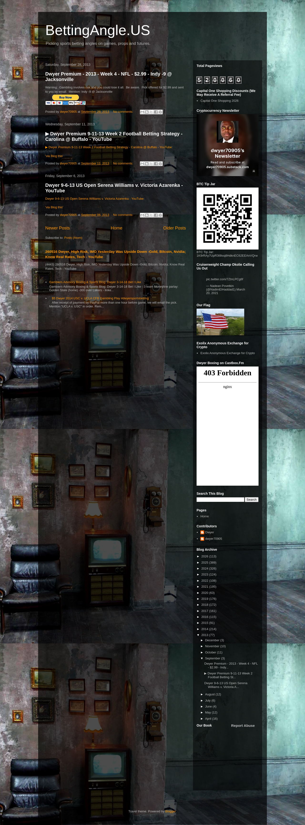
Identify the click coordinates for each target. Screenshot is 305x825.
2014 (205, 629)
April (208, 718)
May (208, 712)
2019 (205, 599)
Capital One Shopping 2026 (219, 100)
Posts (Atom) (73, 237)
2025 (205, 562)
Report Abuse (243, 725)
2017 (205, 611)
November (212, 646)
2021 (205, 586)
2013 (205, 635)
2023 (205, 574)
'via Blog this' (54, 156)
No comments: (123, 111)
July (208, 700)
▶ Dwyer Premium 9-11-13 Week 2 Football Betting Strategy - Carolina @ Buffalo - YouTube (108, 147)
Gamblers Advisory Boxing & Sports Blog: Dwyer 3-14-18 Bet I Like (95, 282)
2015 (205, 623)
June (209, 706)
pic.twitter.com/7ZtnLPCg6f (224, 279)
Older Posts (174, 228)
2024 (205, 568)
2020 (205, 593)
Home (116, 228)
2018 (205, 604)
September (213, 658)
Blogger (170, 811)
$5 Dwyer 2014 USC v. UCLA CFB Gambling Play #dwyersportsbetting (100, 298)
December (212, 640)
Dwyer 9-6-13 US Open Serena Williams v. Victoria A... (225, 685)
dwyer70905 (213, 538)
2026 (205, 556)
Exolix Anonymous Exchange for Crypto (227, 353)
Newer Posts (57, 228)
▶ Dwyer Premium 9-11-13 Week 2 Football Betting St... (228, 675)
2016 (205, 617)
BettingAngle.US (97, 30)
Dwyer (209, 532)
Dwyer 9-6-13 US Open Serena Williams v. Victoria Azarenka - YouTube (94, 198)
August (210, 694)
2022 (205, 580)
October (211, 652)
